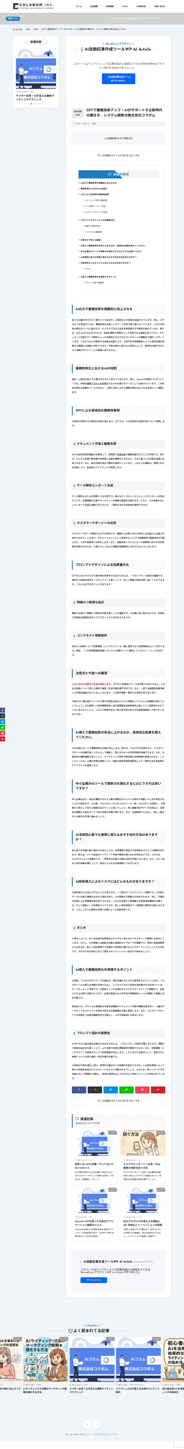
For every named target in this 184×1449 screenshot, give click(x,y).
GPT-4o (80, 338)
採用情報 (110, 6)
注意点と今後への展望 (90, 242)
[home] (87, 1432)
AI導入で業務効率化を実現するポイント (99, 281)
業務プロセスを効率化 (97, 388)
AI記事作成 (141, 6)
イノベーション (137, 1393)
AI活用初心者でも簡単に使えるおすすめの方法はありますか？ (109, 261)
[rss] (97, 1432)
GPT (79, 124)
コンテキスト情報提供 (93, 234)
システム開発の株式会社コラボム (102, 1443)
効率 (94, 124)
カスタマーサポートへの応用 (96, 213)
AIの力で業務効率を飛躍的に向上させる (99, 183)
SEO (36, 29)
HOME (19, 30)
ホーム (79, 6)
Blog (28, 29)
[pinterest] (158, 1094)
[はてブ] (110, 1094)
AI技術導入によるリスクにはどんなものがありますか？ (106, 267)
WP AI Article (93, 1288)
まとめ (87, 273)
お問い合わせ (159, 6)
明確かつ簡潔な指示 (92, 228)
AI (32, 92)
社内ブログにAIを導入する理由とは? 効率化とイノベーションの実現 (142, 1230)
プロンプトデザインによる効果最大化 (97, 222)
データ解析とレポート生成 (95, 207)
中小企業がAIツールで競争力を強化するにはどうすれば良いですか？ (113, 255)
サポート (87, 124)
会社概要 (94, 6)
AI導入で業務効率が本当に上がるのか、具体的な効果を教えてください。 (115, 249)
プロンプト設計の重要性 (94, 287)
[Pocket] (142, 1094)
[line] (126, 1094)
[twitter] (95, 1094)
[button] (17, 76)
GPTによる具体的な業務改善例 (94, 196)
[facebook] (79, 1094)
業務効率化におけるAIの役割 (93, 190)
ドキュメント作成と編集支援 (96, 201)
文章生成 (121, 459)
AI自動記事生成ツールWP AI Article (119, 79)
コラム (125, 6)
